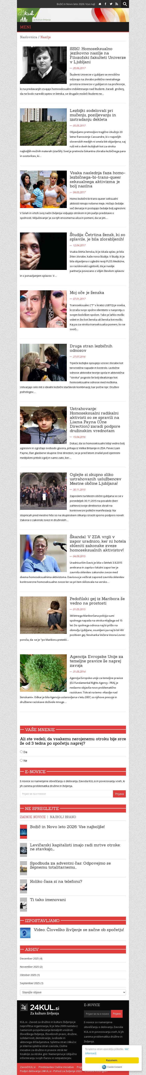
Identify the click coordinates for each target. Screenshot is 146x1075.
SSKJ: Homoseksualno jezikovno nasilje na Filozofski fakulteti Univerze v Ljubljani (98, 55)
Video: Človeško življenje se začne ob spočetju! (79, 929)
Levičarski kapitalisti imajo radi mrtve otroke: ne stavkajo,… (75, 846)
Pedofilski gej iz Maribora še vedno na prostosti (97, 600)
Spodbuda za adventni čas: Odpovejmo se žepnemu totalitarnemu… (70, 865)
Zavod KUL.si (28, 1067)
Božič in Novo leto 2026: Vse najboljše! (67, 826)
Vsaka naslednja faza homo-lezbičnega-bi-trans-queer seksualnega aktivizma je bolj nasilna (97, 179)
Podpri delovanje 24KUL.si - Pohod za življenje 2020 (51, 1071)
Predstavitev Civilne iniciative (56, 1067)
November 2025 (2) (31, 966)
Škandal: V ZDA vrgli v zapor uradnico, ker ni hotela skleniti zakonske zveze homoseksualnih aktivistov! (98, 543)
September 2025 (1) (31, 983)
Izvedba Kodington (96, 1071)
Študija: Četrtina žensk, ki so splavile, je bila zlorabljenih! (97, 236)
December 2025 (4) (31, 958)
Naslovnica (28, 37)
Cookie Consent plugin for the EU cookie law (112, 1067)
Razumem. (112, 1060)
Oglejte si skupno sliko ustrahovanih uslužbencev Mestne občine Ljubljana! (95, 479)
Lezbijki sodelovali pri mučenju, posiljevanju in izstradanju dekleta (93, 115)
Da (23, 752)
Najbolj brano (63, 817)
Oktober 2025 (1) (30, 975)
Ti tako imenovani (48, 899)
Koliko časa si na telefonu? (56, 881)
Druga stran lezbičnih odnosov (91, 348)
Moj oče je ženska (87, 292)
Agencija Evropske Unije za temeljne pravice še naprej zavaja (96, 661)
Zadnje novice (33, 817)
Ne (23, 760)
